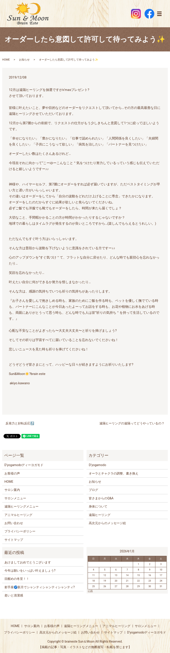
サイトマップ (13, 539)
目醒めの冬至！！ (16, 578)
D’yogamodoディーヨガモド (23, 465)
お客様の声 (12, 473)
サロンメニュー (15, 498)
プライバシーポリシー (19, 531)
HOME (6, 59)
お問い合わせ (13, 523)
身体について (98, 506)
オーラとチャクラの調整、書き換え (113, 473)
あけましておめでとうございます (27, 562)
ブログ (93, 490)
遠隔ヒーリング (99, 515)
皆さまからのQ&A (101, 498)
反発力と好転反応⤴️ (20, 423)
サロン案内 (12, 490)
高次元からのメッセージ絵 (107, 523)
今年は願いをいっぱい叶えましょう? (30, 570)
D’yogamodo (97, 465)
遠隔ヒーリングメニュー (21, 506)
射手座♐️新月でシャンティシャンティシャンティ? (39, 587)
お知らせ (24, 59)
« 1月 (90, 591)
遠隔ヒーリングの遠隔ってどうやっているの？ (131, 423)
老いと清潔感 (13, 595)
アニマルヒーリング (18, 515)
